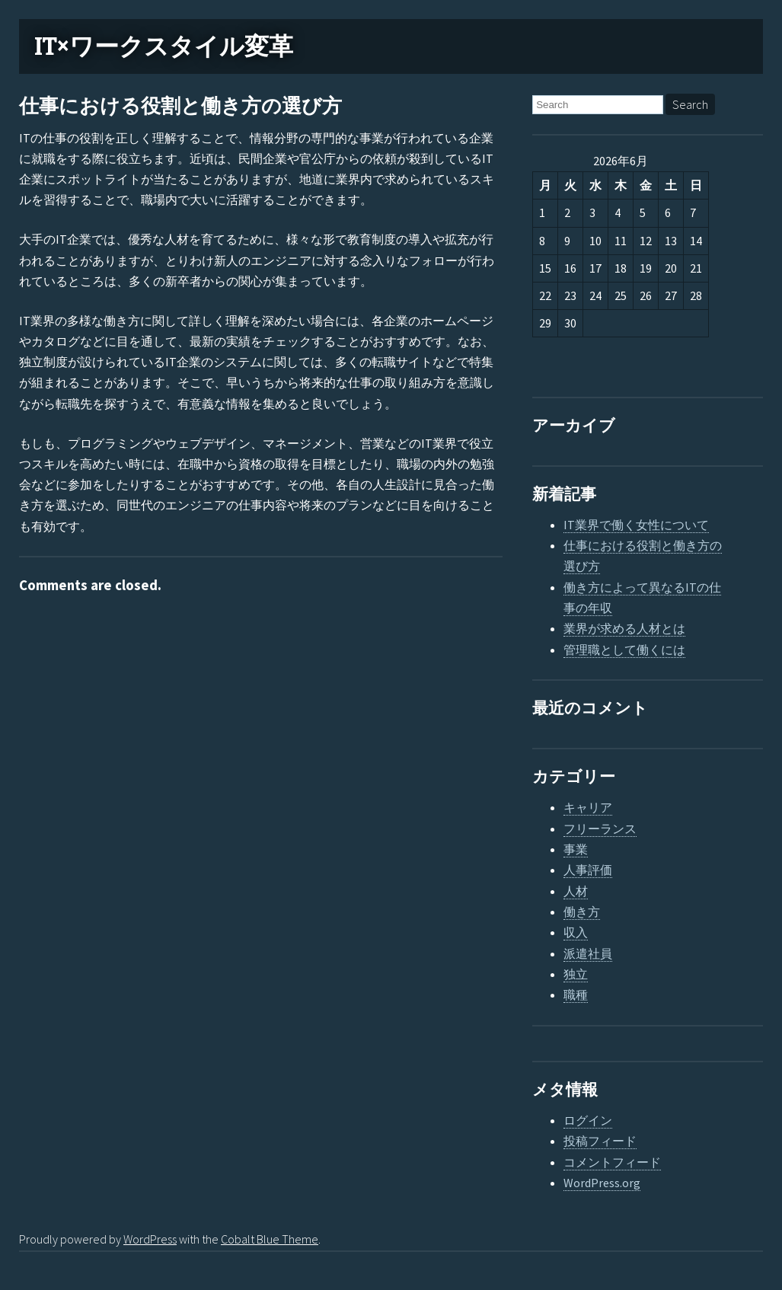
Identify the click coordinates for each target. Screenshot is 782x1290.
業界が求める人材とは (624, 628)
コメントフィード (612, 1162)
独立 (575, 974)
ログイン (587, 1120)
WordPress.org (601, 1182)
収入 (575, 932)
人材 (575, 891)
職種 (575, 994)
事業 (575, 849)
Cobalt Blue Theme (269, 1239)
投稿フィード (600, 1140)
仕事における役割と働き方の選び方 (180, 106)
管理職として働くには (624, 649)
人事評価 (587, 869)
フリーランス (600, 828)
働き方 (581, 911)
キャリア (587, 807)
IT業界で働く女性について (636, 524)
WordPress (150, 1239)
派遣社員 (587, 953)
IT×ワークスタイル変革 (163, 46)
